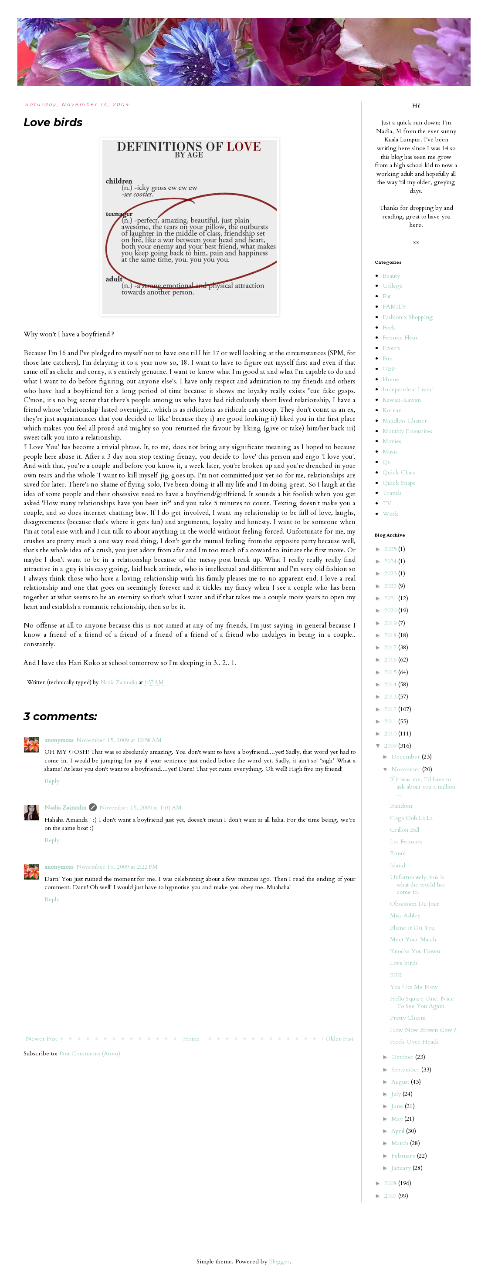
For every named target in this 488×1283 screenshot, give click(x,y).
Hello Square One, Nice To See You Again (422, 1002)
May (397, 1119)
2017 (391, 647)
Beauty (391, 276)
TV (387, 503)
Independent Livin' (408, 389)
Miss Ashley (405, 915)
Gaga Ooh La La (411, 818)
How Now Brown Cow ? (423, 1030)
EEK (396, 975)
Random (401, 806)
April (398, 1131)
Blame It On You (412, 928)
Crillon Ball (404, 830)
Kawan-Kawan (402, 400)
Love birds (404, 963)
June (398, 1106)
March (400, 1143)
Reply (51, 781)
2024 (391, 561)
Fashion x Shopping (408, 317)
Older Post (339, 1038)
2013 (391, 696)
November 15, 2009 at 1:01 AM (140, 807)
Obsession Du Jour (414, 904)
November (406, 769)
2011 (391, 721)
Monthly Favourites (407, 431)
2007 (391, 1196)
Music (390, 451)
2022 (391, 586)
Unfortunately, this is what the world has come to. (417, 884)
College (393, 286)
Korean (392, 410)
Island (397, 865)
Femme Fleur (400, 337)
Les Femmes (406, 841)
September (406, 1069)
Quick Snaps (399, 483)
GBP (389, 369)
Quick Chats (399, 472)
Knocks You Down (415, 951)
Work (390, 514)
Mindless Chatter (405, 420)
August (401, 1082)
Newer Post (41, 1038)
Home (191, 1038)
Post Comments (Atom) (89, 1053)
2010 (391, 733)
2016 (391, 659)
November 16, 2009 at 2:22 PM (117, 867)
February (404, 1156)
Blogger (279, 1261)
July (397, 1094)
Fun (388, 358)
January (402, 1168)
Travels (392, 493)
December (406, 756)
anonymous (59, 740)
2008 (391, 1183)
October (403, 1057)
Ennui (398, 853)
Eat (387, 296)
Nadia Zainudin (65, 807)
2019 (391, 623)
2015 (391, 672)
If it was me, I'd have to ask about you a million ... (422, 786)
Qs (386, 462)
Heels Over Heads (414, 1042)
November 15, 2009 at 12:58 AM (119, 740)
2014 (391, 684)
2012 (391, 709)
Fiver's (391, 348)
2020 (391, 610)
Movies (392, 441)
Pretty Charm (408, 1018)
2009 (391, 746)
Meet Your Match (413, 939)
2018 (391, 635)
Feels (389, 327)
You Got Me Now (414, 987)
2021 (391, 598)
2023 (391, 573)
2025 (391, 549)
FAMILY (394, 306)
